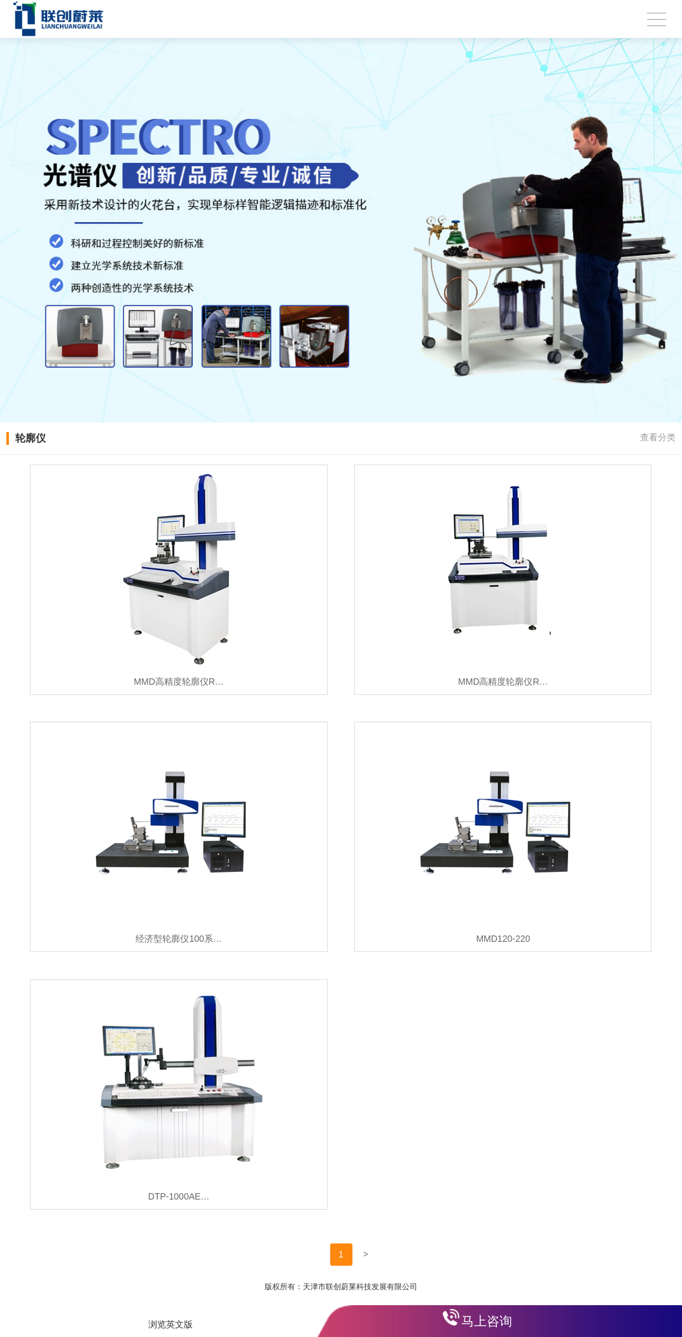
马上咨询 (486, 1321)
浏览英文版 (170, 1324)
